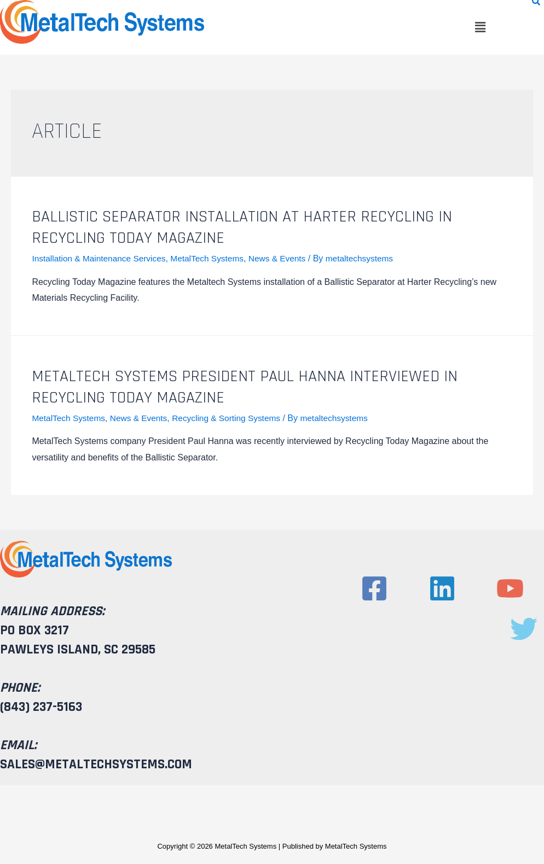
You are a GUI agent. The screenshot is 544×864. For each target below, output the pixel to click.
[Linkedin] (442, 588)
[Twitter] (524, 629)
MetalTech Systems (214, 258)
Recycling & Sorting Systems (233, 418)
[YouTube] (510, 588)
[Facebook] (374, 588)
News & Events (285, 258)
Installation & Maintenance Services (101, 258)
